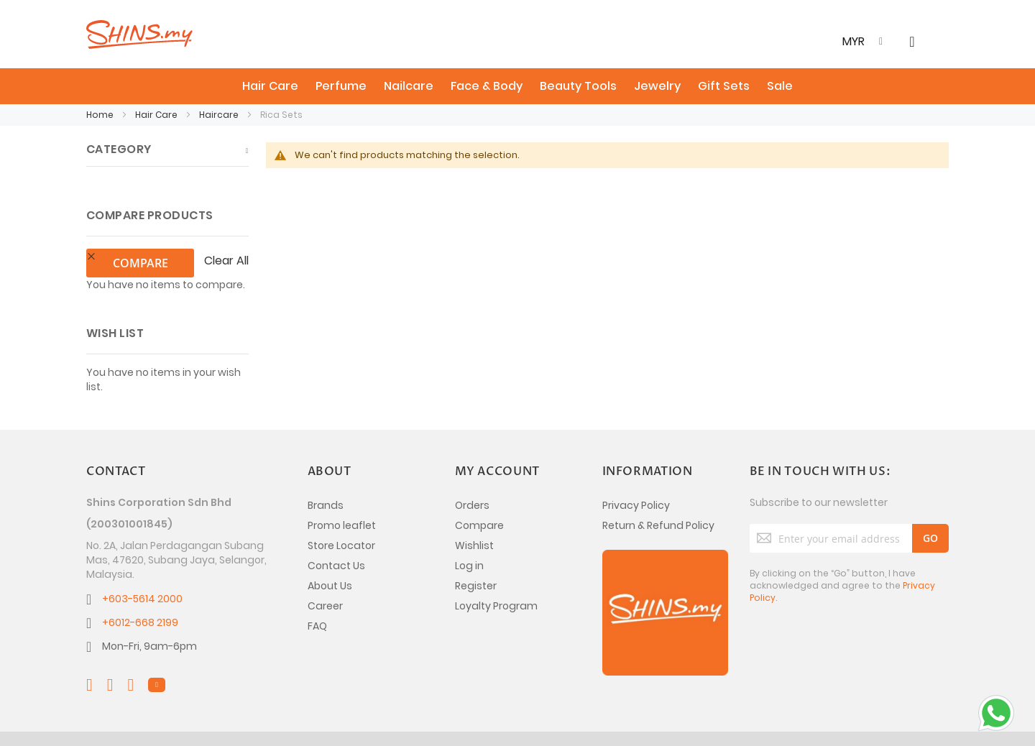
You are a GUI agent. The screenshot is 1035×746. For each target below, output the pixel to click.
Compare (479, 495)
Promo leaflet (342, 495)
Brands (326, 475)
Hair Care (157, 115)
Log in (469, 535)
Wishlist (474, 515)
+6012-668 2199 (140, 592)
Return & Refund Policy (658, 495)
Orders (472, 475)
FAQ (317, 596)
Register (476, 555)
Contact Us (336, 535)
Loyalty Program (496, 575)
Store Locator (341, 515)
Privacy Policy (636, 475)
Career (325, 575)
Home (101, 115)
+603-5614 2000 (142, 568)
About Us (330, 555)
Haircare (220, 115)
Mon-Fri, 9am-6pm (149, 616)
